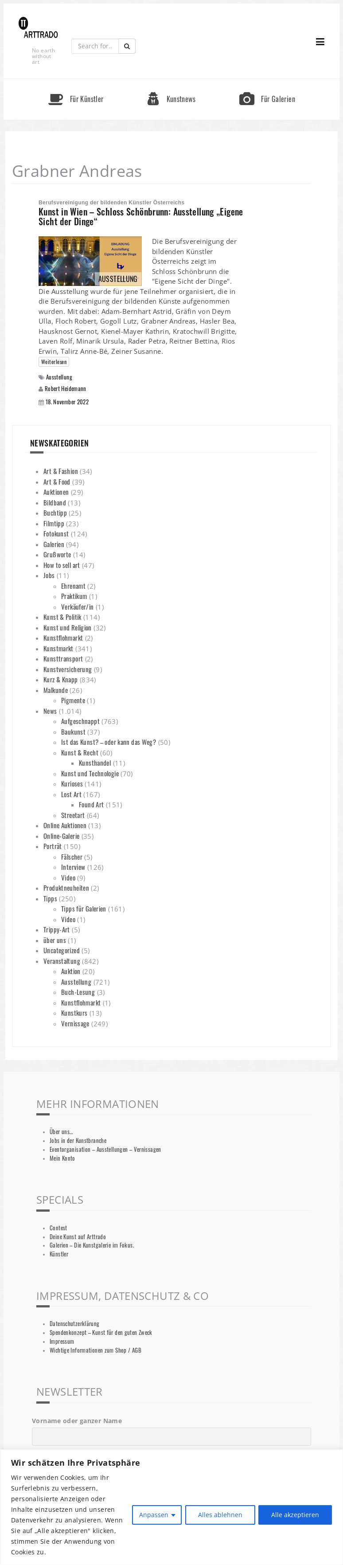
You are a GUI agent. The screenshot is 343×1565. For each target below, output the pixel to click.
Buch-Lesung (78, 992)
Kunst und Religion (67, 627)
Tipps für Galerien (83, 908)
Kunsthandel (95, 762)
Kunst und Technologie (90, 773)
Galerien (53, 544)
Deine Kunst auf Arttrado (78, 1236)
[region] (171, 1507)
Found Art (91, 804)
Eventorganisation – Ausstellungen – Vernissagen (105, 1149)
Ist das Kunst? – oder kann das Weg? (108, 742)
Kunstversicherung (67, 669)
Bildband (54, 502)
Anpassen (153, 1514)
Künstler (59, 1254)
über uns (54, 940)
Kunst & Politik (62, 617)
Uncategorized (61, 950)
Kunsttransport (63, 658)
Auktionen (56, 492)
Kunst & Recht (79, 752)
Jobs (49, 575)
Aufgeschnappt (80, 721)
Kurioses (72, 783)
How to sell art (61, 565)
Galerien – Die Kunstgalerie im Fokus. (92, 1245)
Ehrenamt (73, 586)
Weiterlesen (53, 361)
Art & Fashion (60, 471)
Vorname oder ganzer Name (77, 1420)
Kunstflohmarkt (63, 637)
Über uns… (61, 1131)
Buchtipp (55, 512)
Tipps (50, 898)
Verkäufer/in (77, 606)
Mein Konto (62, 1158)
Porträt (52, 846)
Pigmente (73, 700)
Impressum (62, 1341)
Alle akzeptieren (295, 1514)
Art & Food (56, 481)
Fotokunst (56, 533)
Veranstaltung (61, 961)
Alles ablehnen (220, 1514)
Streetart (73, 815)
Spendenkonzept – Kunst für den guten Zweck (101, 1332)
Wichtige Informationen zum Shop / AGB (95, 1350)
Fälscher (71, 856)
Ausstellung (59, 377)
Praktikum (74, 596)
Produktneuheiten (66, 887)
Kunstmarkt (58, 648)
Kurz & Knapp (60, 679)
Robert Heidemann (65, 388)
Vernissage (75, 1023)
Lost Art (71, 794)
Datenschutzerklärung (75, 1323)
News (50, 711)
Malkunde (55, 690)
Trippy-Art (56, 929)
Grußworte (57, 554)
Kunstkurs (74, 1012)
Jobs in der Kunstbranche (78, 1140)
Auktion (71, 971)
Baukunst (73, 731)
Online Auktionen (64, 825)
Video (68, 877)
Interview (73, 867)
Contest (58, 1228)
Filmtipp (53, 523)
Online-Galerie (61, 836)
